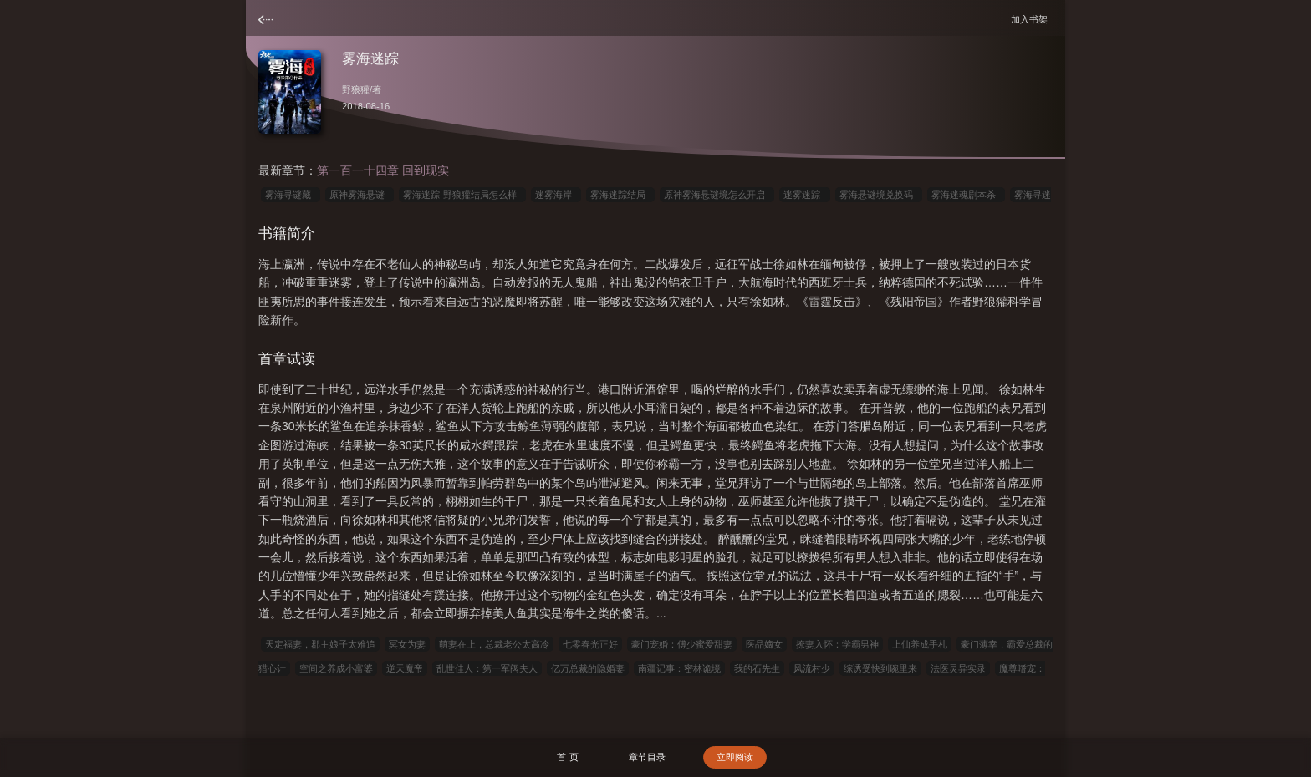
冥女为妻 (407, 644)
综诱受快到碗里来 (880, 668)
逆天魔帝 (404, 668)
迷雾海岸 (556, 195)
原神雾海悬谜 (359, 195)
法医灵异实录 (958, 668)
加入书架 (1032, 18)
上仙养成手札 (919, 644)
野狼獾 (356, 89)
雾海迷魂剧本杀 (966, 195)
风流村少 (811, 668)
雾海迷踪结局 (620, 195)
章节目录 (647, 757)
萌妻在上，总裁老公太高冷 (494, 644)
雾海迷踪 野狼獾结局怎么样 (462, 195)
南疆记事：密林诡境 (679, 668)
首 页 (567, 757)
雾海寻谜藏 (290, 195)
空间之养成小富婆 (336, 668)
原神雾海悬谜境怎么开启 (717, 195)
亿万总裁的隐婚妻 (588, 668)
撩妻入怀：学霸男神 (837, 644)
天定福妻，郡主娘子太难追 (320, 644)
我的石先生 (757, 668)
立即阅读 (735, 757)
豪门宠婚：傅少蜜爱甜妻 (681, 644)
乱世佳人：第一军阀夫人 (487, 668)
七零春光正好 (590, 644)
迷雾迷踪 (804, 195)
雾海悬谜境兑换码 (878, 195)
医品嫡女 (764, 644)
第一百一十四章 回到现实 (383, 170)
